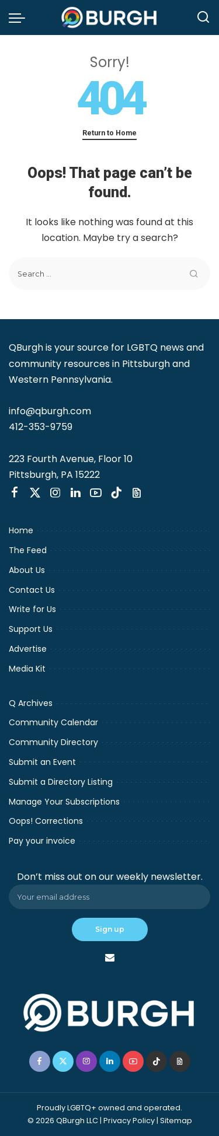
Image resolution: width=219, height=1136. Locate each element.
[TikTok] (116, 493)
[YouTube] (96, 493)
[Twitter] (35, 493)
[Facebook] (14, 493)
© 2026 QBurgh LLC (62, 1120)
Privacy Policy (129, 1120)
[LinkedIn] (75, 493)
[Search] (203, 17)
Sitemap (176, 1120)
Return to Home (109, 132)
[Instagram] (55, 493)
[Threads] (136, 493)
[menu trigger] (20, 17)
